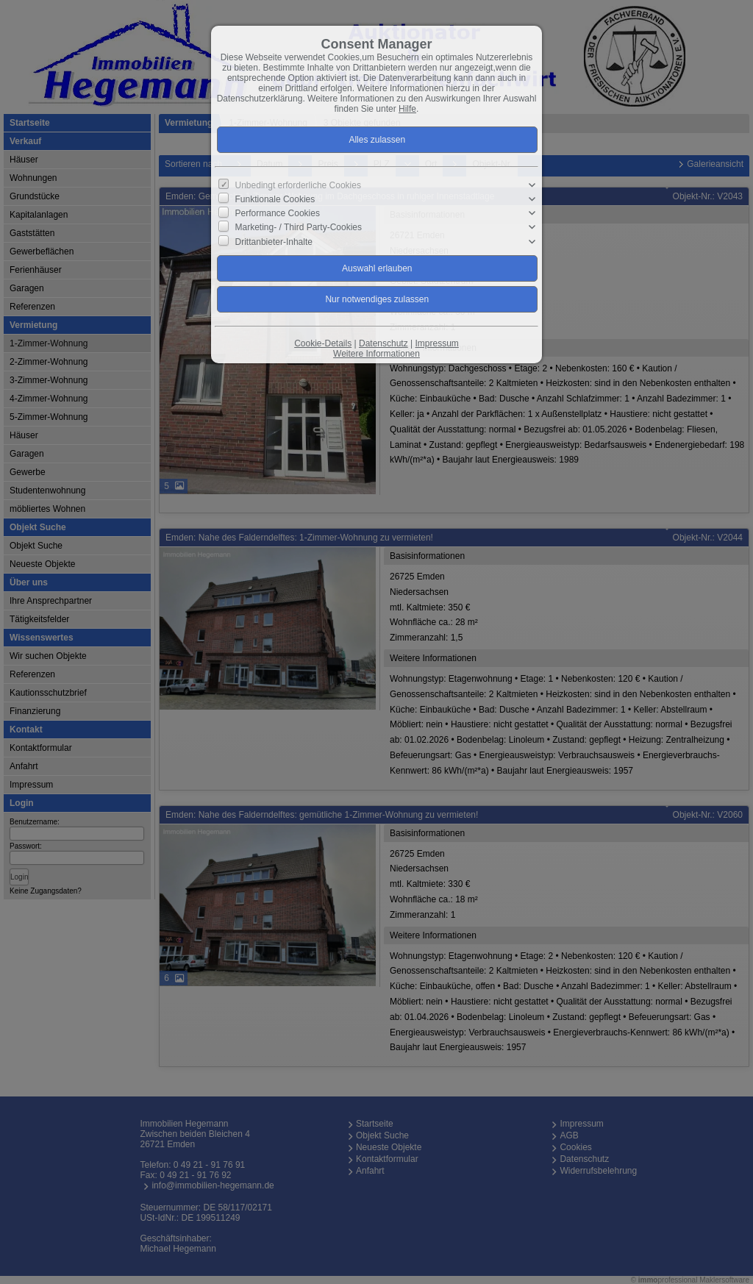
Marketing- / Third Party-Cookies (299, 227)
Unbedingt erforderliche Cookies (298, 185)
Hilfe (407, 109)
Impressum (436, 343)
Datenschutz (383, 343)
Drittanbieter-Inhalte (274, 241)
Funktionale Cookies (275, 199)
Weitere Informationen (376, 354)
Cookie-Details (322, 343)
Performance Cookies (277, 213)
